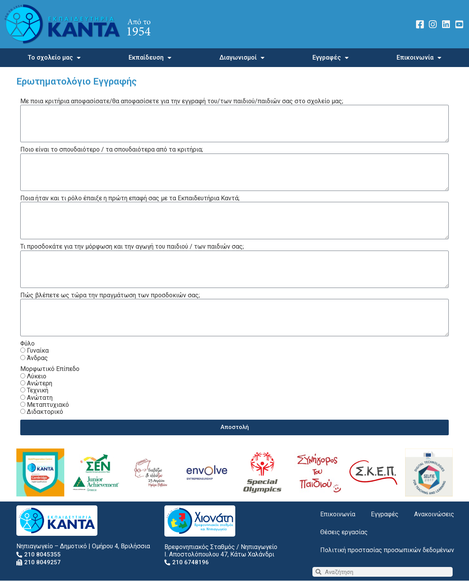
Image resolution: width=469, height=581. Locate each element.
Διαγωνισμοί (241, 57)
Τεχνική (37, 390)
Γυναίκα (38, 350)
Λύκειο (36, 376)
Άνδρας (37, 358)
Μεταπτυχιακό (48, 404)
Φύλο (27, 343)
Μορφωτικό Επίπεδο (49, 369)
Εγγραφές (330, 57)
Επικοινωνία (419, 57)
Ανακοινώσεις (434, 514)
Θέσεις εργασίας (344, 532)
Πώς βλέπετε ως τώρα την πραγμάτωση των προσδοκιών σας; (110, 295)
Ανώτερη (39, 383)
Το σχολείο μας (54, 57)
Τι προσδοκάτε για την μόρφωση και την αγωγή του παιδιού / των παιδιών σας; (132, 246)
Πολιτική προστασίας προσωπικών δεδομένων (387, 550)
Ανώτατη (40, 397)
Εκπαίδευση (150, 57)
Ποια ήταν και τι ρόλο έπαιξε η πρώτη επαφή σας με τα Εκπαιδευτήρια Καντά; (130, 198)
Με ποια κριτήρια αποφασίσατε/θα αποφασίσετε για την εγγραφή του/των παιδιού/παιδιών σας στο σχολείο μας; (181, 101)
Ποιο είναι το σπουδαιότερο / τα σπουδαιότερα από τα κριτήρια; (111, 149)
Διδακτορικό (45, 411)
